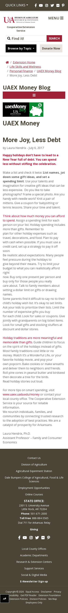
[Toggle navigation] (34, 95)
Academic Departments (34, 555)
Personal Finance (21, 71)
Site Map (52, 598)
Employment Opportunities (34, 488)
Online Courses (34, 494)
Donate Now (51, 48)
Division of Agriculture (34, 464)
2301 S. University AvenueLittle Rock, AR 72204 (34, 507)
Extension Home (24, 62)
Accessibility (12, 595)
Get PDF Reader (28, 595)
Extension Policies (19, 598)
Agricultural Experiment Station (34, 471)
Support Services (34, 568)
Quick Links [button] (15, 5)
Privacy (57, 591)
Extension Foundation (50, 595)
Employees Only (34, 602)
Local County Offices (34, 548)
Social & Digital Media (34, 575)
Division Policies (38, 598)
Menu (55, 18)
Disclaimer (46, 591)
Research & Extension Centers (34, 562)
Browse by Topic (20, 48)
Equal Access (32, 591)
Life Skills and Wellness (25, 67)
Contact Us (34, 458)
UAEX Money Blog (49, 71)
